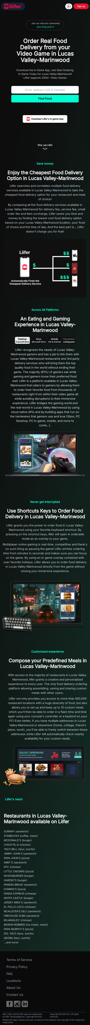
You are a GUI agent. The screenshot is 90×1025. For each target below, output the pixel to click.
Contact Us (14, 995)
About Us (13, 988)
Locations (13, 981)
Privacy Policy (16, 967)
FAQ (9, 974)
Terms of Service (19, 960)
